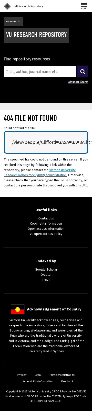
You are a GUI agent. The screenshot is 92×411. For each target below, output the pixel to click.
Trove (46, 279)
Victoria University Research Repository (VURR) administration (40, 173)
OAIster (46, 274)
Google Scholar (46, 269)
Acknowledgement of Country (54, 309)
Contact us (46, 218)
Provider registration (62, 375)
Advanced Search (78, 82)
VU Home (11, 21)
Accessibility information (37, 381)
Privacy (22, 375)
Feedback (67, 381)
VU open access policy (46, 233)
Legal (38, 375)
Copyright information (46, 223)
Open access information (46, 228)
